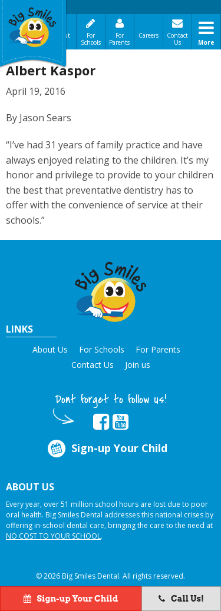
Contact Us (177, 39)
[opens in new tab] (101, 422)
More (206, 42)
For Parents (119, 39)
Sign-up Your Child (106, 448)
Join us (137, 364)
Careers (148, 35)
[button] (111, 290)
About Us (50, 349)
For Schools (91, 39)
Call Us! (181, 598)
